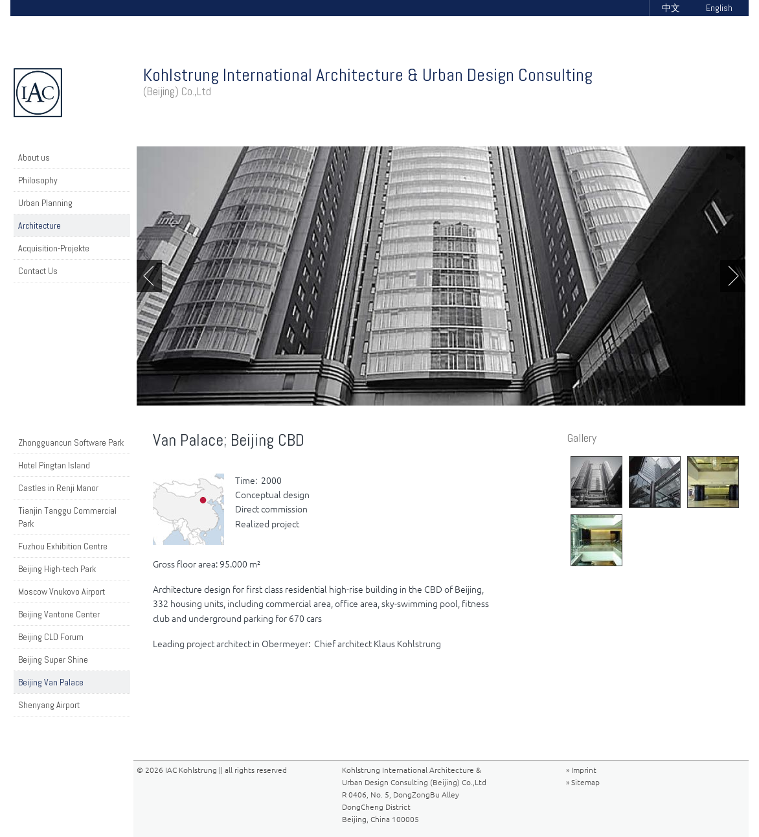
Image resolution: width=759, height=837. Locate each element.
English (719, 8)
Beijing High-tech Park (57, 569)
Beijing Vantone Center (59, 614)
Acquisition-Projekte (53, 248)
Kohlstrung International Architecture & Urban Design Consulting (368, 80)
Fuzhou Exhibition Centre (63, 546)
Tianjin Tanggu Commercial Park (67, 517)
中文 (671, 8)
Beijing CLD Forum (51, 637)
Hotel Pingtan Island (54, 465)
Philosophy (38, 180)
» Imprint (581, 770)
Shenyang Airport (49, 705)
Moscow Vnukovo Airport (61, 591)
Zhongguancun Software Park (71, 442)
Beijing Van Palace (51, 682)
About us (34, 157)
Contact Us (38, 271)
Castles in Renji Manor (58, 488)
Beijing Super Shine (53, 659)
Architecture (39, 225)
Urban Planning (45, 203)
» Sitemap (583, 782)
